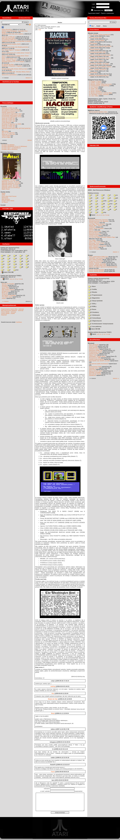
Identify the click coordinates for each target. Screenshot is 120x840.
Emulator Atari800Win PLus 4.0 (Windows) (14, 146)
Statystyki (4, 315)
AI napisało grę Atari (8, 64)
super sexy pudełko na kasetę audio (99, 55)
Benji (52, 713)
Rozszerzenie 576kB (95, 366)
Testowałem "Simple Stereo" (97, 356)
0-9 (3, 255)
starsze (30, 140)
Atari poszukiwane (94, 49)
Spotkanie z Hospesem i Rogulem (12, 66)
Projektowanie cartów (95, 352)
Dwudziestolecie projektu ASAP (11, 44)
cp (116, 195)
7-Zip (16, 279)
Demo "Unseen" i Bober (9, 60)
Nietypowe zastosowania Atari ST (99, 75)
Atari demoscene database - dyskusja (12, 310)
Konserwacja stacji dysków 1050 (11, 115)
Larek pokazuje (6, 122)
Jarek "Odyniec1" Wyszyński (97, 246)
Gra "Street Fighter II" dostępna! (11, 50)
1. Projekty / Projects (95, 81)
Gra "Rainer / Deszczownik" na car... (100, 58)
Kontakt (3, 205)
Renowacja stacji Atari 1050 (97, 52)
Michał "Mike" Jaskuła (95, 225)
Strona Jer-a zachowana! (9, 74)
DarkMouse (92, 375)
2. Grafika (92, 289)
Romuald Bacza (94, 233)
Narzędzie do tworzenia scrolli (11, 111)
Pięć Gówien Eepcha (8, 289)
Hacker (4, 298)
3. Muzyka (92, 292)
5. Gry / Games (93, 87)
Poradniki (4, 106)
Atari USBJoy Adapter (95, 259)
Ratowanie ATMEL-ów (95, 350)
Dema (105, 26)
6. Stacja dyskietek (95, 300)
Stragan (90, 255)
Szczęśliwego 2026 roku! (9, 39)
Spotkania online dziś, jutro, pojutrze (12, 34)
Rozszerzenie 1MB (94, 358)
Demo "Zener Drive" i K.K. (9, 58)
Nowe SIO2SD (93, 347)
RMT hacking (93, 43)
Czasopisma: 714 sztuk (9, 180)
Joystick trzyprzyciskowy (96, 359)
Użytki (98, 26)
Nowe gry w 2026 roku (8, 37)
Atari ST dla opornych (8, 132)
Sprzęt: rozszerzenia (95, 262)
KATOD (91, 230)
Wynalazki (91, 343)
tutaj (39, 29)
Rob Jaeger (92, 240)
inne (15, 270)
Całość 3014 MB (7, 272)
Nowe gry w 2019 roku (8, 119)
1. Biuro (92, 286)
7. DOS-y (92, 303)
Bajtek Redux (6, 189)
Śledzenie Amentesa (95, 234)
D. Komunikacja (94, 318)
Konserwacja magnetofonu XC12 (11, 116)
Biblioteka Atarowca (7, 152)
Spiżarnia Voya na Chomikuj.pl (11, 187)
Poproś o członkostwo (107, 13)
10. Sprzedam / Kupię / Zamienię (98, 94)
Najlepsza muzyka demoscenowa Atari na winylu (16, 41)
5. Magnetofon (94, 298)
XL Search (5, 202)
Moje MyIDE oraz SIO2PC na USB (99, 360)
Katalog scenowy (93, 193)
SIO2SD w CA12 (94, 349)
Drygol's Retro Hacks (8, 200)
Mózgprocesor (6, 291)
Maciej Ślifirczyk (94, 244)
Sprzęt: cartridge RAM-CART (97, 265)
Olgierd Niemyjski (94, 249)
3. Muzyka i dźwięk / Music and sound (100, 84)
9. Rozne (92, 309)
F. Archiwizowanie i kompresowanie (100, 323)
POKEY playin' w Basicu (96, 61)
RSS (28, 24)
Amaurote (5, 294)
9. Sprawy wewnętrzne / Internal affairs (100, 93)
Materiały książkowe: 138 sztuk (11, 183)
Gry (92, 26)
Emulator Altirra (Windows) (9, 149)
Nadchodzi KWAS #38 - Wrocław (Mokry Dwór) (16, 72)
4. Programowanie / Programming (99, 85)
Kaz (53, 693)
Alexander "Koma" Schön (96, 243)
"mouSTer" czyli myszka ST (97, 258)
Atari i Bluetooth (94, 344)
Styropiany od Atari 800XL (96, 40)
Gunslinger (5, 286)
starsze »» (29, 77)
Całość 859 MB (94, 329)
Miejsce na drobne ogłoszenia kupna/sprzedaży (103, 267)
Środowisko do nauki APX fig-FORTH (100, 46)
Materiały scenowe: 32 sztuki (10, 181)
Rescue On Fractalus (8, 283)
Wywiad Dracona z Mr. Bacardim (98, 221)
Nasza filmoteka (6, 29)
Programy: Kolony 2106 (96, 261)
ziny (103, 212)
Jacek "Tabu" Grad (94, 241)
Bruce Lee (5, 292)
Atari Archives (6, 199)
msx (110, 203)
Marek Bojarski (93, 247)
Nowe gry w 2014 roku (8, 134)
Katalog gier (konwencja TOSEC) (11, 275)
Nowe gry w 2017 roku (8, 121)
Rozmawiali (91, 218)
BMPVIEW (5, 131)
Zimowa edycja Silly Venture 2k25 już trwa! (14, 69)
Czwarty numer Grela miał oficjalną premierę (15, 47)
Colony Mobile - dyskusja (8, 312)
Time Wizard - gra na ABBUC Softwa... (100, 66)
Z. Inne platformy (94, 326)
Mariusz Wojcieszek (95, 231)
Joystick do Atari (94, 353)
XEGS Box (92, 369)
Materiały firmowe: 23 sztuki (10, 184)
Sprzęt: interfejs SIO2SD (96, 271)
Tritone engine (6, 135)
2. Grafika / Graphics (95, 82)
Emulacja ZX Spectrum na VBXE (11, 124)
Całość (6, 279)
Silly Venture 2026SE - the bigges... (99, 63)
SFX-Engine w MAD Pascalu (10, 109)
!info (103, 200)
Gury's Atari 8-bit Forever (9, 196)
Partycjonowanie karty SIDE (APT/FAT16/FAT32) (16, 128)
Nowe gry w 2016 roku (8, 125)
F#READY (92, 227)
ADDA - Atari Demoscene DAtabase (99, 190)
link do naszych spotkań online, (98, 112)
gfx (116, 198)
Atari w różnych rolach (95, 371)
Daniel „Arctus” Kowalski (96, 228)
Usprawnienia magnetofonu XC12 (12, 114)
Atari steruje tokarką (95, 374)
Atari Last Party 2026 (8, 38)
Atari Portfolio (93, 72)
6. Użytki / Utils (93, 88)
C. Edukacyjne (94, 315)
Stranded (4, 285)
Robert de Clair (53, 699)
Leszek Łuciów (93, 235)
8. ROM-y (92, 306)
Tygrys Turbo (93, 355)
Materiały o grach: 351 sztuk (10, 186)
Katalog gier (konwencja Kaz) (10, 247)
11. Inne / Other (93, 96)
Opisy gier (4, 282)
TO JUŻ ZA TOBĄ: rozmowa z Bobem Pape (102, 237)
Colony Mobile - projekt (8, 313)
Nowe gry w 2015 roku (8, 127)
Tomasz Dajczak (94, 222)
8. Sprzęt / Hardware (95, 91)
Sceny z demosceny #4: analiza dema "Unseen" (16, 53)
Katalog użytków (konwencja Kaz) (98, 278)
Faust (53, 771)
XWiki (3, 195)
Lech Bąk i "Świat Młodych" (97, 224)
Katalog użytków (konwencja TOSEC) (99, 332)
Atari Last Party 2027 (95, 37)
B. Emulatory (93, 312)
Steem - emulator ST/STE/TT (97, 69)
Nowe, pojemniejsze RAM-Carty (98, 256)
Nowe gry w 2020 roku (8, 118)
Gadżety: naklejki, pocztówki (97, 264)
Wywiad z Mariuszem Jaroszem (98, 219)
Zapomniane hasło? (94, 13)
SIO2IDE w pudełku (95, 372)
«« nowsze (5, 301)
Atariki (3, 193)
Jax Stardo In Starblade (9, 295)
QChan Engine (6, 137)
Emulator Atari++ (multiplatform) (11, 148)
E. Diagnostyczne (95, 320)
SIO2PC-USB (93, 346)
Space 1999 (5, 288)
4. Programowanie (95, 295)
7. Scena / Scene (94, 90)
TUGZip (20, 279)
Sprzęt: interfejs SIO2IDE (96, 269)
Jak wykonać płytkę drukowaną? (98, 363)
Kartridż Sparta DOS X (8, 112)
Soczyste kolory (93, 368)
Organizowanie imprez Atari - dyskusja (12, 309)
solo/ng (52, 686)
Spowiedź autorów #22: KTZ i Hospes (13, 61)
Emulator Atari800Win (8, 145)
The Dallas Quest (7, 297)
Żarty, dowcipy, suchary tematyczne (99, 34)
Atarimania (5, 197)
